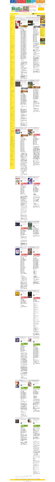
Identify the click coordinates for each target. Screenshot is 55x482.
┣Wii (11, 44)
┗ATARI (11, 152)
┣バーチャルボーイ (12, 36)
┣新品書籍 (11, 156)
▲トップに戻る (38, 478)
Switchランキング (42, 30)
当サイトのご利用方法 (37, 479)
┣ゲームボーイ (12, 38)
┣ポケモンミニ (12, 112)
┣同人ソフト (12, 163)
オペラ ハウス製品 (36, 57)
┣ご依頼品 (11, 84)
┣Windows (11, 78)
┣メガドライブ (12, 118)
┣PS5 (11, 27)
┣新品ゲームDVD (12, 83)
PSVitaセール (41, 33)
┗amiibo (11, 158)
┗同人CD (11, 165)
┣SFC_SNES (11, 90)
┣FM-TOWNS (12, 77)
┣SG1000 (11, 58)
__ (10, 167)
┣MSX (11, 134)
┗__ (10, 161)
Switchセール (41, 32)
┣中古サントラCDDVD (12, 141)
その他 (11, 154)
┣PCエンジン (12, 65)
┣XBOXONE (12, 106)
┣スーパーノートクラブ (12, 70)
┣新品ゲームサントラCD (12, 82)
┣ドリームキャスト (12, 120)
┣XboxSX (11, 50)
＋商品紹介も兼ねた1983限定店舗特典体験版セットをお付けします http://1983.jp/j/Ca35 (24, 76)
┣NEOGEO (11, 130)
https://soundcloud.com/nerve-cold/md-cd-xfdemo (36, 71)
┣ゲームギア (12, 122)
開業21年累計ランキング (42, 29)
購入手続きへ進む (12, 17)
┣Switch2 (11, 22)
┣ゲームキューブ (12, 45)
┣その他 (11, 139)
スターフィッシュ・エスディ (36, 223)
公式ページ (22, 275)
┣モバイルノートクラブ (12, 71)
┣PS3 (11, 29)
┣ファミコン (12, 96)
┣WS (11, 59)
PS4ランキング (42, 31)
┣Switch (11, 94)
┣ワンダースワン (12, 128)
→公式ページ (22, 60)
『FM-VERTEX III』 (24, 120)
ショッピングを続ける (12, 16)
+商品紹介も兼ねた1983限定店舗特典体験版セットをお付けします (24, 244)
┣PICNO (11, 68)
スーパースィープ (24, 130)
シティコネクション (36, 249)
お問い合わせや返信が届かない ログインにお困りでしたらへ (33, 10)
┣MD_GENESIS (12, 56)
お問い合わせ (32, 479)
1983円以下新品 (42, 35)
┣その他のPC (12, 79)
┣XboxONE (11, 51)
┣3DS (11, 33)
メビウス (37, 178)
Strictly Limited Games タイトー (36, 420)
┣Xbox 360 (11, 52)
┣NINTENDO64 (12, 46)
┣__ (10, 157)
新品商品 (11, 19)
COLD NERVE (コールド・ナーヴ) (36, 21)
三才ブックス (37, 129)
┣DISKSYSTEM (12, 114)
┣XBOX (11, 109)
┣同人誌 (11, 164)
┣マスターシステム (12, 117)
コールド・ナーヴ (36, 58)
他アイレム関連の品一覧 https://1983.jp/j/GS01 (36, 333)
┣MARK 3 (11, 57)
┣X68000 (11, 76)
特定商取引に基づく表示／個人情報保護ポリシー (21, 479)
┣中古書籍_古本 (12, 140)
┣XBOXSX (11, 107)
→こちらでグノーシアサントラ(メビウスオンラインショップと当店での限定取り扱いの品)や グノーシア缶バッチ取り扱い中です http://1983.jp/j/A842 (24, 63)
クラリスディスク (36, 292)
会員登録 (39, 6)
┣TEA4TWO (11, 150)
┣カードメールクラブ (12, 73)
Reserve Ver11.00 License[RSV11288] (27, 481)
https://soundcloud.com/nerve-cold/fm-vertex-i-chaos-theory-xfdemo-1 (24, 124)
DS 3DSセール (42, 34)
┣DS (11, 35)
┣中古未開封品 (12, 145)
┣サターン (11, 119)
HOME (11, 15)
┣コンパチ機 (12, 151)
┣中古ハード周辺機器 (12, 144)
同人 (10, 162)
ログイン (39, 5)
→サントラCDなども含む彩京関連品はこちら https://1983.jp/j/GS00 (36, 282)
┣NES (11, 113)
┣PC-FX (11, 64)
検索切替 (36, 13)
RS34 (23, 292)
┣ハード (11, 148)
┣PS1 (11, 97)
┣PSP (11, 123)
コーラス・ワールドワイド (24, 249)
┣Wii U (11, 43)
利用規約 (29, 479)
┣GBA (11, 37)
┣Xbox (11, 53)
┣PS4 (11, 28)
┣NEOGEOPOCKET (12, 62)
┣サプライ (11, 149)
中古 (10, 87)
